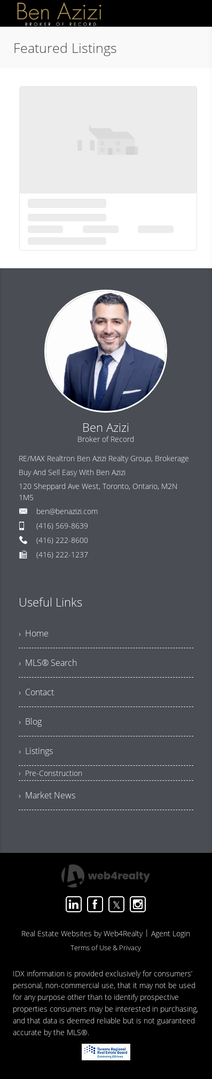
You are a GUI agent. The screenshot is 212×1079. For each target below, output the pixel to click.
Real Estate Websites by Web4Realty (82, 933)
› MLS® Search (48, 663)
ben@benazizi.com (67, 511)
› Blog (30, 721)
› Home (34, 633)
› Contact (36, 692)
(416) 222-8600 (62, 540)
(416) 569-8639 (62, 526)
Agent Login (170, 933)
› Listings (36, 751)
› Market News (47, 795)
